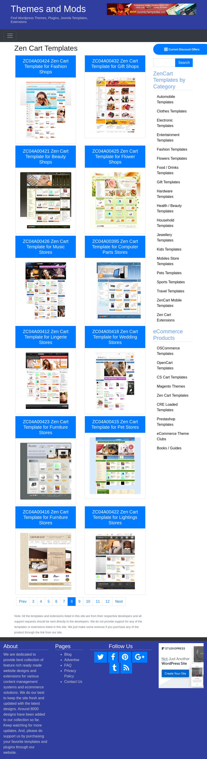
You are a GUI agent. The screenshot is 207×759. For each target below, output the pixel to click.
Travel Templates (170, 291)
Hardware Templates (165, 194)
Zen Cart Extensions (166, 317)
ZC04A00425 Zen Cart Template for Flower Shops (115, 156)
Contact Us (73, 682)
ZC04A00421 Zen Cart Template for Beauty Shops (45, 156)
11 (98, 601)
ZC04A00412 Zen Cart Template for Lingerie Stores (45, 337)
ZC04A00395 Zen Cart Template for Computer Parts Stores (115, 247)
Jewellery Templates (165, 237)
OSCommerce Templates (168, 351)
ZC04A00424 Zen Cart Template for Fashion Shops (45, 66)
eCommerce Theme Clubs (173, 436)
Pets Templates (169, 273)
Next (119, 601)
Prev (23, 601)
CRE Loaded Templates (167, 407)
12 (108, 601)
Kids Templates (169, 249)
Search (184, 63)
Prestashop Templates (166, 421)
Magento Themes (171, 386)
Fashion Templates (172, 149)
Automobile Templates (166, 99)
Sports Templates (171, 282)
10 (88, 601)
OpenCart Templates (165, 365)
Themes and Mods (48, 9)
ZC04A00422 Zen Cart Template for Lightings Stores (115, 517)
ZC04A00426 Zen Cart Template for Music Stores (45, 247)
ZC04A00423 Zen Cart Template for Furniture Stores (45, 427)
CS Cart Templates (172, 377)
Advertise (71, 660)
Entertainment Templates (168, 137)
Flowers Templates (172, 158)
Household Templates (165, 223)
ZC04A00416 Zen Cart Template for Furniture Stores (45, 517)
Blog (67, 654)
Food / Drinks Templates (167, 170)
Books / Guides (169, 448)
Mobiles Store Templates (168, 261)
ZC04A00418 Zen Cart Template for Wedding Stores (115, 337)
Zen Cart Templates (172, 395)
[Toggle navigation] (10, 35)
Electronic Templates (165, 123)
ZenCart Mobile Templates (169, 303)
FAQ (67, 665)
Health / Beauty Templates (169, 208)
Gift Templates (168, 182)
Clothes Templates (172, 111)
